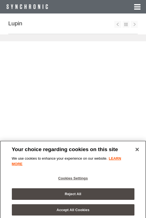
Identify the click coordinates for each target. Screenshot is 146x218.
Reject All (73, 195)
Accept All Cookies (73, 211)
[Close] (137, 151)
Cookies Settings (73, 180)
